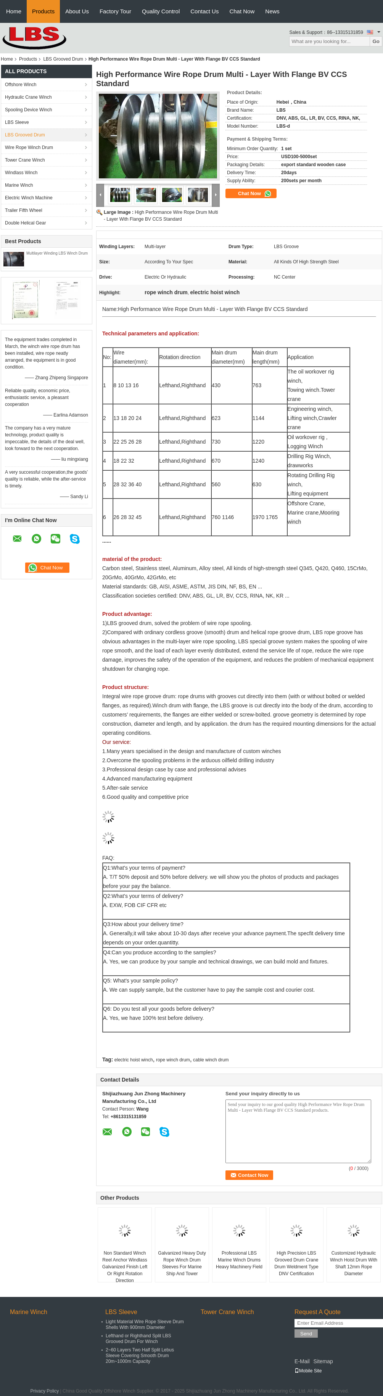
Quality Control (161, 11)
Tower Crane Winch (25, 160)
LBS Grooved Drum (63, 59)
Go (376, 41)
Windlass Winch (21, 172)
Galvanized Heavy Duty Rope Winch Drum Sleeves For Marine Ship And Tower (182, 1263)
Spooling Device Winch (28, 109)
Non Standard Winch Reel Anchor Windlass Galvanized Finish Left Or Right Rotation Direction (125, 1266)
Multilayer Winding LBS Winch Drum (57, 253)
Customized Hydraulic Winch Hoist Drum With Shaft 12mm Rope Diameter (353, 1263)
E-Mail (302, 1361)
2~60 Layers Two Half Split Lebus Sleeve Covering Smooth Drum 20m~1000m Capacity (140, 1355)
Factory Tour (115, 11)
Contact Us (204, 11)
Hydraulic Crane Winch (28, 97)
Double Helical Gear (25, 223)
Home (13, 11)
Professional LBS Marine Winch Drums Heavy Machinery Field (239, 1259)
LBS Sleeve (17, 122)
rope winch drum (173, 1060)
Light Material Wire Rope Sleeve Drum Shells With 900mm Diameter (145, 1324)
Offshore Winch (20, 84)
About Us (77, 11)
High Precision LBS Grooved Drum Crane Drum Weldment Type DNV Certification (296, 1263)
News (272, 11)
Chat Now (241, 11)
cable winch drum (211, 1060)
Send (306, 1334)
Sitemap (323, 1361)
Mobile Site (308, 1371)
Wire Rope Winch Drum (29, 147)
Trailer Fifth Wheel (23, 210)
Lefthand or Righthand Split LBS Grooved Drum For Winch (138, 1338)
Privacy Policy (45, 1391)
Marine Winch (19, 185)
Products (43, 11)
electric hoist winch (133, 1060)
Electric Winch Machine (29, 197)
